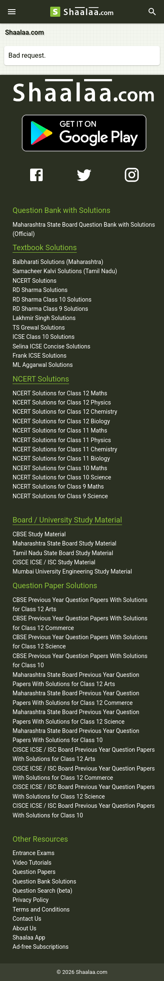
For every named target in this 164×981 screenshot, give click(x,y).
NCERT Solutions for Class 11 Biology (61, 458)
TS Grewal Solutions (39, 327)
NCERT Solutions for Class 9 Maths (58, 486)
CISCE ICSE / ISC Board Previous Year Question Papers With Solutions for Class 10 (84, 810)
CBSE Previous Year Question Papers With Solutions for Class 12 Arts (80, 604)
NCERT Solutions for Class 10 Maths (60, 468)
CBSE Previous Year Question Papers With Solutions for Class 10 (80, 661)
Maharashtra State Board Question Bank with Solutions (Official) (84, 229)
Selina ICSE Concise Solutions (51, 346)
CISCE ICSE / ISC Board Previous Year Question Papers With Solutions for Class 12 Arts (84, 754)
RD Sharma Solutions (40, 290)
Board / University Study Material (67, 519)
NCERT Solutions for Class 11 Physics (62, 440)
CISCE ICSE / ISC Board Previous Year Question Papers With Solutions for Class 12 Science (84, 791)
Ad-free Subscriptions (41, 946)
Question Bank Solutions (44, 881)
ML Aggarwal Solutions (43, 364)
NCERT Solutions (34, 280)
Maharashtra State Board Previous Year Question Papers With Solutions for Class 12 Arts (76, 679)
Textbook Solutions (45, 247)
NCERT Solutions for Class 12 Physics (62, 402)
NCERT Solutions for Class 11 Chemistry (65, 449)
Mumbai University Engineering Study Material (72, 571)
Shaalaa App (29, 937)
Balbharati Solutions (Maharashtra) (58, 262)
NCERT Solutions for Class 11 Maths (60, 430)
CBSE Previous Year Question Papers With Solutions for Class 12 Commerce (80, 623)
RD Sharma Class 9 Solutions (50, 308)
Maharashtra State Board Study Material (64, 543)
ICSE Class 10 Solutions (43, 336)
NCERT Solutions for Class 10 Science (62, 477)
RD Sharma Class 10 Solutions (52, 299)
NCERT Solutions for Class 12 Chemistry (65, 411)
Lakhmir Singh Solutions (44, 318)
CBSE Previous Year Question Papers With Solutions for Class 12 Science (80, 642)
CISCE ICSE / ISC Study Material (54, 562)
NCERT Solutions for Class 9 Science (60, 496)
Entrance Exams (33, 853)
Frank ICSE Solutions (40, 355)
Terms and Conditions (41, 909)
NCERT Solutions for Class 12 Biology (61, 421)
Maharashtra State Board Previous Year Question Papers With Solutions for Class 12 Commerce (76, 698)
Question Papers (34, 871)
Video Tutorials (32, 862)
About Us (24, 928)
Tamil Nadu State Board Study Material (63, 553)
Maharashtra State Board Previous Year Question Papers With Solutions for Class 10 (76, 735)
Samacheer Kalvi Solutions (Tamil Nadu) (65, 271)
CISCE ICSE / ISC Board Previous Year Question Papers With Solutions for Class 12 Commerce (84, 773)
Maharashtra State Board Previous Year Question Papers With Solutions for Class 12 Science (76, 717)
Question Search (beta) (42, 890)
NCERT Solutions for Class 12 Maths (60, 393)
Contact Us (27, 918)
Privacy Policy (31, 899)
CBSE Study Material (39, 534)
